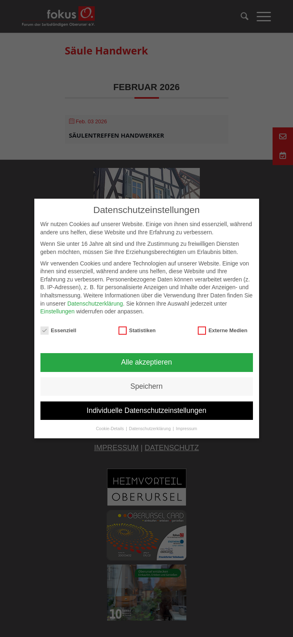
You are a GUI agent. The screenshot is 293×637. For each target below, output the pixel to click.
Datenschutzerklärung (95, 303)
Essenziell (58, 330)
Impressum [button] (186, 428)
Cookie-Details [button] (110, 428)
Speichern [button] (146, 386)
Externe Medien (222, 330)
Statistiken (137, 330)
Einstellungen (57, 311)
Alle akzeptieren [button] (146, 362)
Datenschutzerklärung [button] (150, 428)
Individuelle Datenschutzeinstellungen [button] (146, 410)
